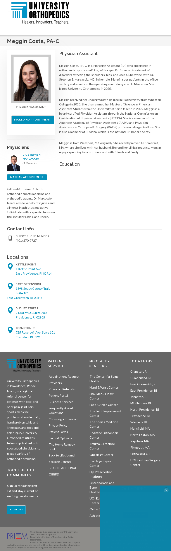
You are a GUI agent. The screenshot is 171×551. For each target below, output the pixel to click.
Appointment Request (64, 376)
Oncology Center (101, 454)
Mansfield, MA (140, 428)
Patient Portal (58, 395)
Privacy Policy (58, 425)
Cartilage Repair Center (100, 463)
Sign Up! (16, 509)
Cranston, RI (139, 371)
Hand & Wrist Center (104, 387)
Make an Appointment (32, 119)
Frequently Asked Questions (61, 410)
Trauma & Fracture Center (102, 446)
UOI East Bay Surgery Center (145, 462)
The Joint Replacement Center (105, 413)
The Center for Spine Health (104, 379)
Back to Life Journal (62, 455)
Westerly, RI (138, 422)
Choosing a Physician (63, 419)
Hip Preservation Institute (101, 474)
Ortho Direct (98, 509)
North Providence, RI (144, 409)
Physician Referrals (62, 389)
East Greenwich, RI (143, 384)
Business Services (61, 402)
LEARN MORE (135, 514)
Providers (55, 383)
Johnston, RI (139, 397)
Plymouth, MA (140, 447)
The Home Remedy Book (62, 447)
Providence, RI (140, 416)
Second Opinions (60, 438)
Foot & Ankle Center (104, 404)
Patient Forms (58, 432)
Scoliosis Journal (60, 461)
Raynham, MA (139, 441)
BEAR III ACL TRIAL (63, 468)
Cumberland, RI (140, 378)
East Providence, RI (143, 390)
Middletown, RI (140, 403)
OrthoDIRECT (140, 454)
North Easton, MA (142, 435)
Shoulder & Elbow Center (102, 396)
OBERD (54, 474)
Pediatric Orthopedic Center (104, 435)
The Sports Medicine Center (104, 424)
